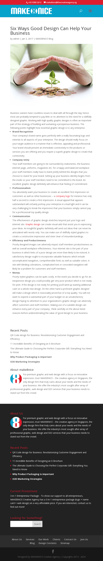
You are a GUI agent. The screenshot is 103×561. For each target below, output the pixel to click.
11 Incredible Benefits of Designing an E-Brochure (35, 343)
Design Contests (47, 543)
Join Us (84, 539)
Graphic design (32, 224)
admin (16, 38)
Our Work (43, 539)
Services (30, 539)
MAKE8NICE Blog (44, 38)
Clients (56, 539)
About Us (17, 539)
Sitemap (65, 543)
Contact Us (70, 539)
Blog (32, 543)
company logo (63, 196)
